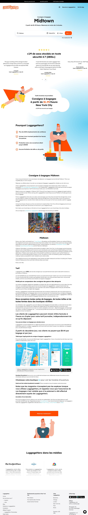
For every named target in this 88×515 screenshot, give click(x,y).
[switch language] (59, 7)
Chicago (55, 499)
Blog (4, 504)
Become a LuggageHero (68, 7)
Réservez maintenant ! (44, 413)
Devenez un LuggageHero (9, 506)
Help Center (6, 514)
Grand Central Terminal (26, 246)
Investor (6, 500)
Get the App (81, 7)
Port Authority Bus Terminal (33, 499)
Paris (54, 505)
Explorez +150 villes (56, 512)
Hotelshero (5, 508)
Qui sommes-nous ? (7, 498)
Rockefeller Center (61, 244)
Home (4, 496)
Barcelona (55, 497)
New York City (56, 503)
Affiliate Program (7, 510)
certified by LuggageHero (31, 210)
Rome (54, 507)
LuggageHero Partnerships (10, 512)
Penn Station (30, 497)
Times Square (37, 241)
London (55, 501)
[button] (85, 512)
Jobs (5, 502)
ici (39, 380)
